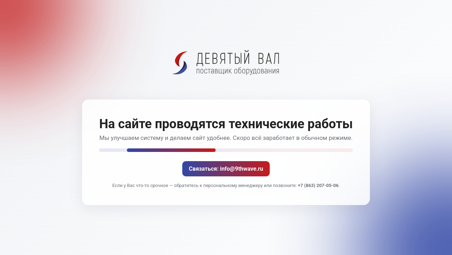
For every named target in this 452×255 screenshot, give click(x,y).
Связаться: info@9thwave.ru (226, 168)
